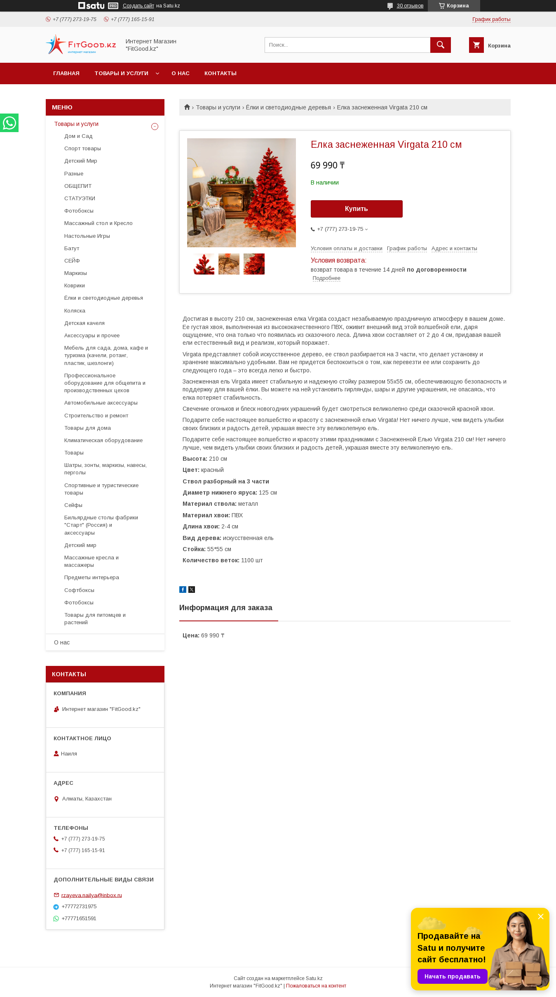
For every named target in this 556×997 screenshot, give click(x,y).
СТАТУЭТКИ (79, 198)
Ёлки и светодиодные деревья (288, 107)
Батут (71, 248)
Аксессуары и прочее (92, 335)
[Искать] (440, 45)
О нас (180, 73)
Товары (74, 453)
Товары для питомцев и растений (95, 618)
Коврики (74, 285)
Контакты (220, 73)
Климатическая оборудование (103, 440)
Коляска (74, 311)
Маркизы (75, 273)
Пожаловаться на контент (316, 986)
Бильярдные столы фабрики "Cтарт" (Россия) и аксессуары (101, 524)
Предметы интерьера (91, 577)
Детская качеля (84, 323)
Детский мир (80, 545)
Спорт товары (82, 148)
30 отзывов (410, 6)
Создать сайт (138, 6)
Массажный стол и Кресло (98, 223)
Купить (356, 208)
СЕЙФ (72, 261)
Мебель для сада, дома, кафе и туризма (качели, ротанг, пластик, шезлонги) (106, 355)
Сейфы (73, 505)
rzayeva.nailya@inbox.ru (91, 895)
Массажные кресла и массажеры (91, 561)
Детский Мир (80, 161)
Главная (66, 73)
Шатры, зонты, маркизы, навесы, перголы (105, 469)
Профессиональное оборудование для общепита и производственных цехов (104, 382)
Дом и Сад (78, 136)
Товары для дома (87, 428)
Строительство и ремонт (96, 415)
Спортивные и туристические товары (101, 489)
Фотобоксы (79, 211)
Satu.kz (314, 978)
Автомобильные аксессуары (101, 403)
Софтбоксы (79, 590)
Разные (73, 174)
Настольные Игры (87, 236)
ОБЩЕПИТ (77, 186)
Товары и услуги (121, 73)
